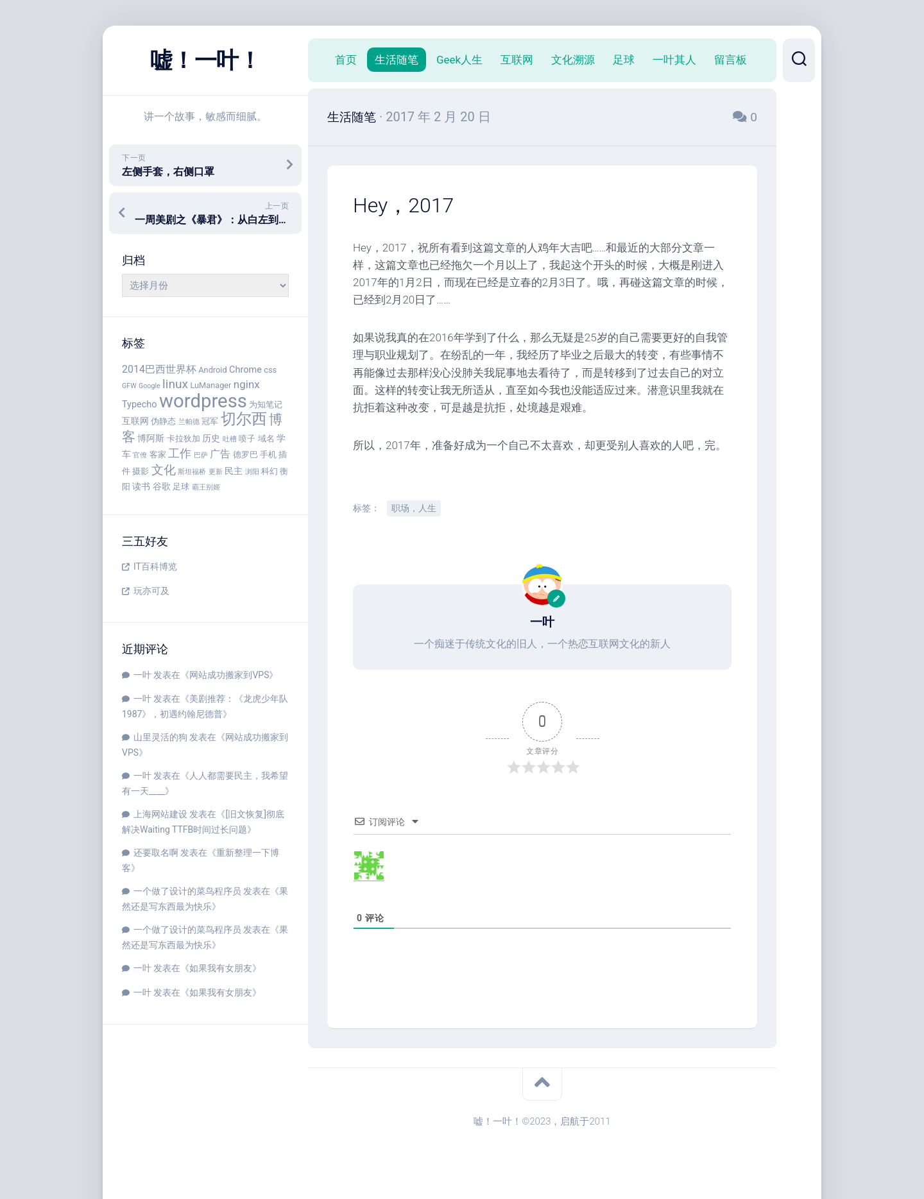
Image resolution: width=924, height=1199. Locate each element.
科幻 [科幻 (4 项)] (269, 471)
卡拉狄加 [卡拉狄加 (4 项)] (183, 438)
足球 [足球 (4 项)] (181, 486)
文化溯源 (573, 59)
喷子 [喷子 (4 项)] (247, 438)
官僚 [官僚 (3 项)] (140, 455)
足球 (624, 59)
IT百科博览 (155, 566)
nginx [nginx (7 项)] (247, 384)
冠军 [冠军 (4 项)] (209, 421)
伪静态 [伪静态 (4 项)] (163, 421)
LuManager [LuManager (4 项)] (210, 385)
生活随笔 (396, 59)
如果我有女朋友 (220, 968)
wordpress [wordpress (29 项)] (203, 401)
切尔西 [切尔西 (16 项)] (244, 419)
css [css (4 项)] (270, 370)
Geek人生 (459, 59)
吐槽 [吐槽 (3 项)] (230, 439)
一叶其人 (674, 59)
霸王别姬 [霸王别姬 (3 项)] (206, 487)
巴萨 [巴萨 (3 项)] (201, 455)
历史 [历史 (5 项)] (211, 438)
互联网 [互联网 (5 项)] (135, 421)
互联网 (517, 59)
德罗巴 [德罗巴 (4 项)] (245, 454)
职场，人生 (413, 508)
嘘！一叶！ (205, 60)
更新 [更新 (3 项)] (216, 472)
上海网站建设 (160, 814)
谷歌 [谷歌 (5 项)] (162, 486)
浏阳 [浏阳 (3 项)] (252, 472)
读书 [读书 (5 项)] (141, 486)
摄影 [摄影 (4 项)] (140, 471)
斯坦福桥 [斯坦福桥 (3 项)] (192, 472)
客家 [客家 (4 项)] (158, 454)
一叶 (142, 675)
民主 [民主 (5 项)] (234, 471)
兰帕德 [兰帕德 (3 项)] (189, 422)
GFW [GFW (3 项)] (129, 386)
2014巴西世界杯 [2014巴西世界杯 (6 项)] (159, 369)
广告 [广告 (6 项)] (220, 454)
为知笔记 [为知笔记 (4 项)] (265, 404)
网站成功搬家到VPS (229, 675)
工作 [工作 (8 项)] (179, 453)
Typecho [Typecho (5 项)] (139, 404)
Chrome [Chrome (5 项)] (245, 369)
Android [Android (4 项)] (212, 370)
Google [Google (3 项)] (149, 386)
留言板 (730, 59)
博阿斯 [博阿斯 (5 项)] (150, 438)
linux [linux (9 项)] (175, 384)
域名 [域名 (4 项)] (266, 438)
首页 (346, 59)
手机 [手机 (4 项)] (268, 454)
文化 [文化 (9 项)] (163, 470)
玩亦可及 (151, 591)
